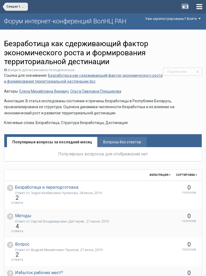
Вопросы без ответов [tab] (122, 142)
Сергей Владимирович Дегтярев (58, 212)
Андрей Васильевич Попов (53, 249)
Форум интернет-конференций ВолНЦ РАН (65, 21)
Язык (86, 268)
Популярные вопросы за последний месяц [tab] (52, 142)
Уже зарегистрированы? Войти (173, 19)
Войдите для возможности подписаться (41, 70)
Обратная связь (111, 268)
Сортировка (186, 174)
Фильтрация (160, 174)
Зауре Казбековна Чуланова (54, 193)
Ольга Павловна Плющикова (95, 91)
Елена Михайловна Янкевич (44, 91)
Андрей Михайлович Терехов (55, 230)
